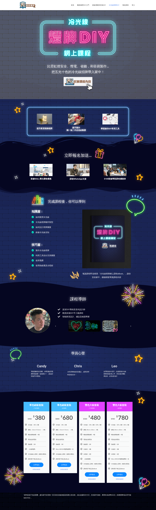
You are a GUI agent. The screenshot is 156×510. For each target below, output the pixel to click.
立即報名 (36, 465)
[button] (55, 326)
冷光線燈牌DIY (114, 5)
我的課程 (125, 5)
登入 (133, 5)
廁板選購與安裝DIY (99, 5)
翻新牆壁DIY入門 (83, 5)
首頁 (72, 5)
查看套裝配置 (36, 469)
